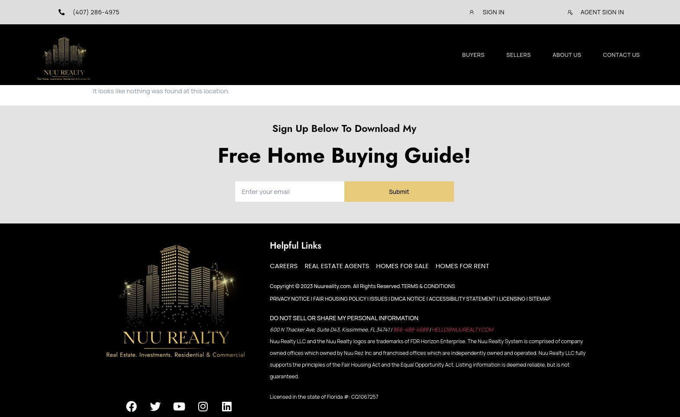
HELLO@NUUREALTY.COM (462, 329)
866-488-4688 (411, 329)
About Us (566, 55)
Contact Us (621, 55)
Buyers (473, 55)
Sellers (519, 55)
